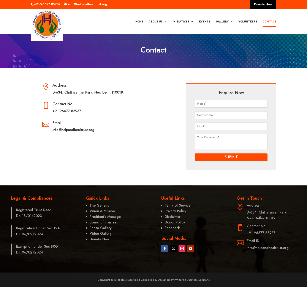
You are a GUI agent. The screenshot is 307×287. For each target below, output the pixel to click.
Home (139, 21)
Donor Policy (175, 222)
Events (204, 21)
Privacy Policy (175, 211)
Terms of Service (177, 205)
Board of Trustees (104, 222)
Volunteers (247, 21)
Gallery (222, 21)
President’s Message (105, 216)
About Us (156, 21)
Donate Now (263, 4)
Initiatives (180, 21)
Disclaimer (172, 216)
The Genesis (99, 205)
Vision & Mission (102, 211)
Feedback (172, 227)
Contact (269, 21)
